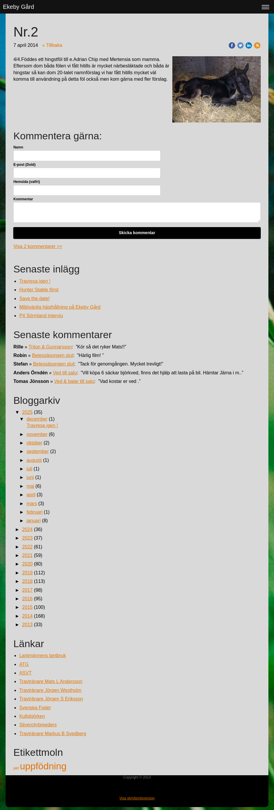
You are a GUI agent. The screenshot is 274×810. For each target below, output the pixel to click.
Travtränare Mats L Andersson (50, 681)
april (31, 494)
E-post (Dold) (24, 165)
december (37, 418)
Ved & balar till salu (74, 381)
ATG (24, 664)
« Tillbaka (52, 45)
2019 (27, 572)
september (38, 451)
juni (30, 477)
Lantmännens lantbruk (42, 655)
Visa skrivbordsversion (137, 798)
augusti (34, 460)
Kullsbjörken (32, 716)
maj (30, 486)
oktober (34, 442)
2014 (27, 616)
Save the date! (34, 298)
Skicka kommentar (137, 232)
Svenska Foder (35, 707)
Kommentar (23, 199)
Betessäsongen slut (52, 355)
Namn (18, 147)
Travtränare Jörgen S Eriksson (51, 698)
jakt (16, 768)
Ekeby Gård (18, 7)
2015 (27, 607)
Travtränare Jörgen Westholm (50, 690)
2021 (27, 555)
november (37, 434)
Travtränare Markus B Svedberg (52, 733)
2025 (27, 412)
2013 (27, 624)
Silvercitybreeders (38, 724)
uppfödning (43, 766)
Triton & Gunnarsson (50, 346)
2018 (27, 581)
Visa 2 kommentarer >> (37, 246)
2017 (27, 590)
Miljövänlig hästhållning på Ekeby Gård (59, 307)
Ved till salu (65, 372)
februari (34, 512)
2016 (27, 598)
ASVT (25, 672)
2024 (27, 529)
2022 (27, 546)
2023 (27, 537)
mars (32, 503)
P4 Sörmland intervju (41, 315)
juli (29, 468)
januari (34, 520)
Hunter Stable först (38, 289)
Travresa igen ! (34, 281)
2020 (27, 563)
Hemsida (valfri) (26, 182)
